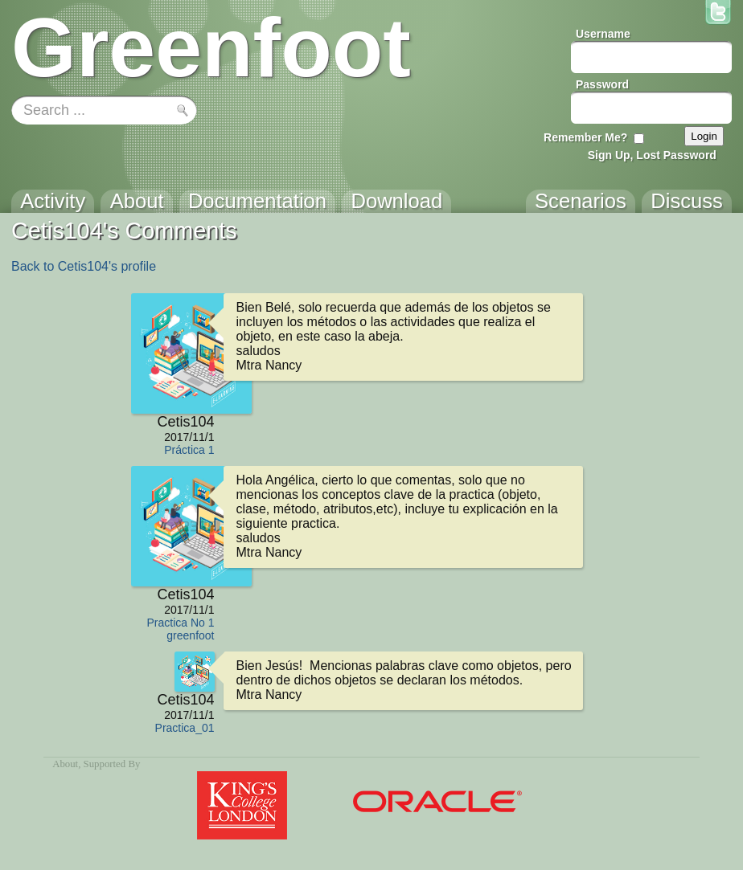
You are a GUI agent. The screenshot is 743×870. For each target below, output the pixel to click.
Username (603, 33)
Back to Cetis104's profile (83, 266)
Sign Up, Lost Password (652, 155)
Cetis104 (185, 422)
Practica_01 (185, 727)
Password (602, 84)
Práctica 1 (189, 449)
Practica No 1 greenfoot (180, 629)
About (65, 764)
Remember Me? (585, 137)
